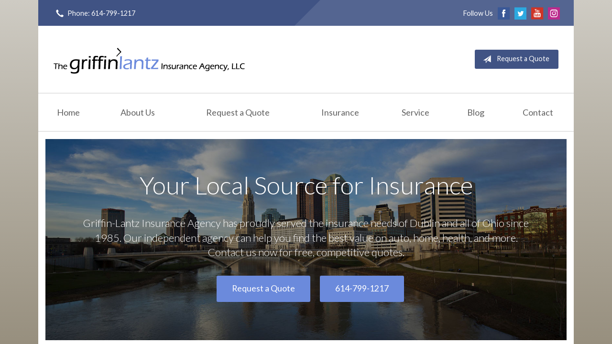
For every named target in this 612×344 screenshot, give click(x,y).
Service (415, 112)
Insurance (340, 112)
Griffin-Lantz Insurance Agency (149, 59)
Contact (538, 112)
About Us (137, 112)
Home (68, 112)
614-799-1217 (362, 288)
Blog (475, 112)
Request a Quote (514, 59)
